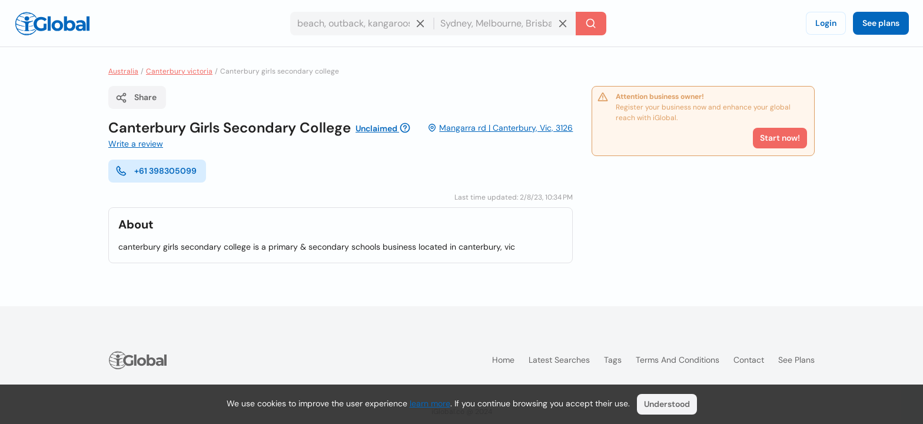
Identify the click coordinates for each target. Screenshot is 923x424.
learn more (430, 403)
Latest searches (559, 360)
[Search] (591, 23)
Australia (123, 71)
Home (503, 360)
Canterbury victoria (179, 71)
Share (136, 98)
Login (825, 23)
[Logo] (52, 23)
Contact (748, 360)
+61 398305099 (156, 171)
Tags (613, 360)
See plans (880, 23)
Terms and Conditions (677, 360)
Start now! (780, 137)
